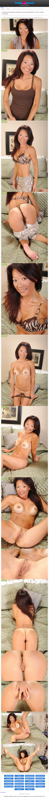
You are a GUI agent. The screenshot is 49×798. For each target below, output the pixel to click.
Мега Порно (3, 792)
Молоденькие (30, 783)
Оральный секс (40, 783)
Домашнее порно (40, 778)
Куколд (29, 781)
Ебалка (2, 7)
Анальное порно (29, 775)
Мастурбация (9, 783)
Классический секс (19, 781)
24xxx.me (28, 793)
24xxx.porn (22, 5)
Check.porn (27, 5)
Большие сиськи (40, 775)
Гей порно (9, 778)
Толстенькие (40, 786)
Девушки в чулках (30, 778)
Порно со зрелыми (9, 786)
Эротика (19, 789)
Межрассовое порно (19, 783)
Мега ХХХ (30, 789)
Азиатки (19, 775)
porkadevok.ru (11, 796)
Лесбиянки (40, 781)
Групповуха (19, 778)
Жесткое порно (8, 781)
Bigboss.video (22, 793)
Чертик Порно (9, 775)
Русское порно (19, 786)
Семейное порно (29, 786)
